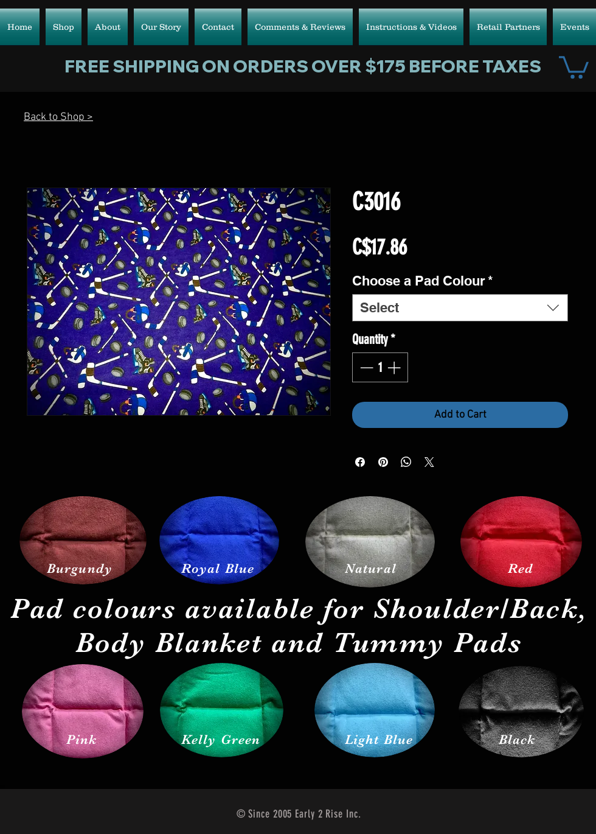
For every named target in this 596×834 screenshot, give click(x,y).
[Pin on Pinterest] (383, 462)
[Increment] (395, 367)
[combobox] (460, 307)
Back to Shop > (58, 117)
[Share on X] (429, 462)
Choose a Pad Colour (422, 281)
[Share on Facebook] (360, 462)
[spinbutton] (380, 367)
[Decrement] (365, 367)
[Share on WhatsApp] (406, 462)
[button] (574, 66)
